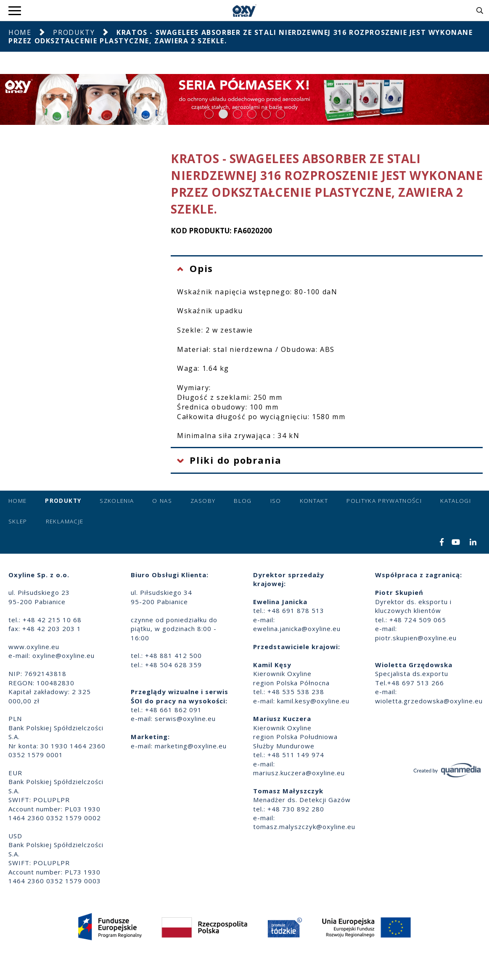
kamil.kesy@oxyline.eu (313, 701)
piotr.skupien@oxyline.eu (416, 638)
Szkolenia (117, 500)
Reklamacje (65, 521)
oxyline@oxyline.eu (63, 655)
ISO (275, 500)
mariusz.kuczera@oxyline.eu (299, 773)
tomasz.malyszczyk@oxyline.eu (304, 826)
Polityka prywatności (384, 500)
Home (19, 32)
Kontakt (314, 500)
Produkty (74, 32)
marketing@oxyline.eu (191, 746)
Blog (242, 500)
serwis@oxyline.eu (185, 718)
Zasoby (202, 500)
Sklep (17, 521)
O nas (162, 500)
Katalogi (455, 500)
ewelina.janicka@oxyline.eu (297, 628)
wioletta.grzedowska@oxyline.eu (429, 701)
